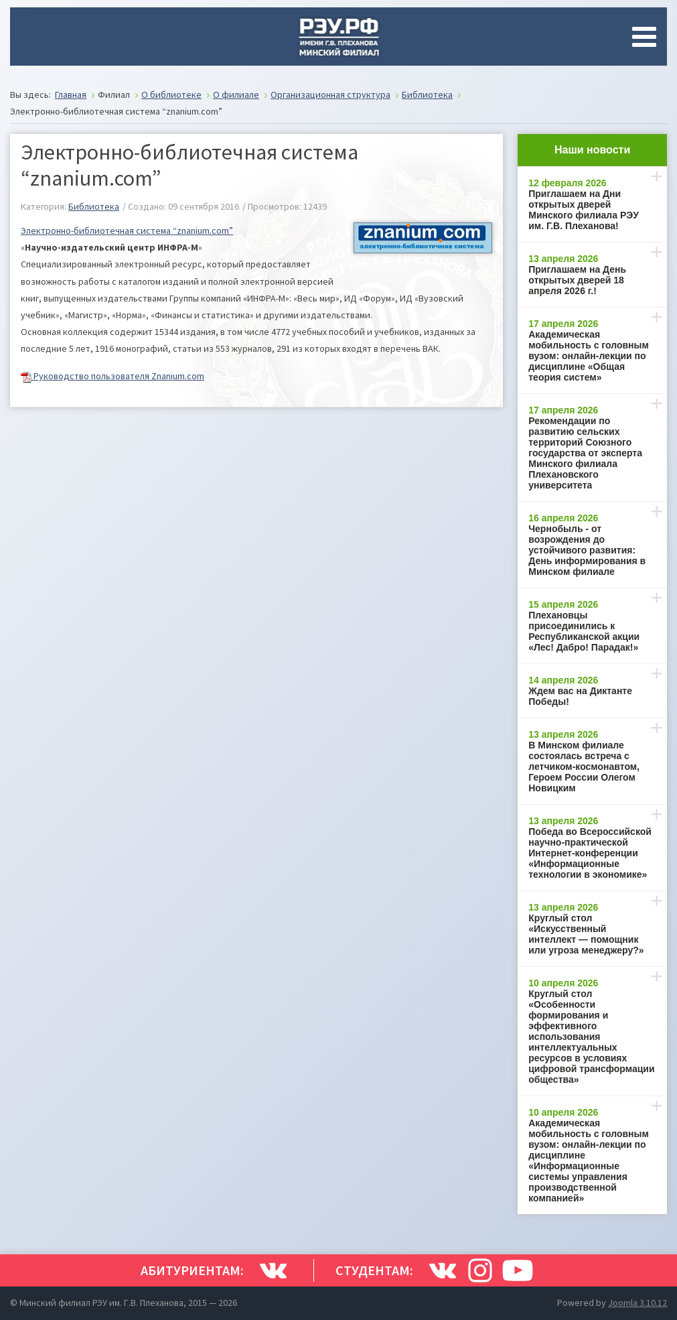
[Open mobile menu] (647, 37)
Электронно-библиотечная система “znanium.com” (127, 230)
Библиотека (93, 206)
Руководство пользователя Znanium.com (112, 376)
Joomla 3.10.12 (637, 1303)
